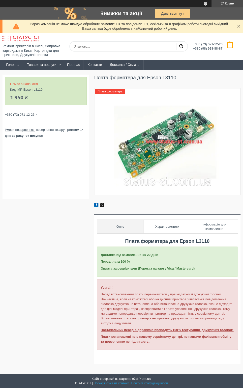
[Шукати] (181, 46)
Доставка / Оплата (125, 65)
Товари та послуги (41, 65)
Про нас (73, 65)
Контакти (95, 65)
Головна (12, 65)
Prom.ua (145, 379)
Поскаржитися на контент (111, 383)
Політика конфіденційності (149, 383)
